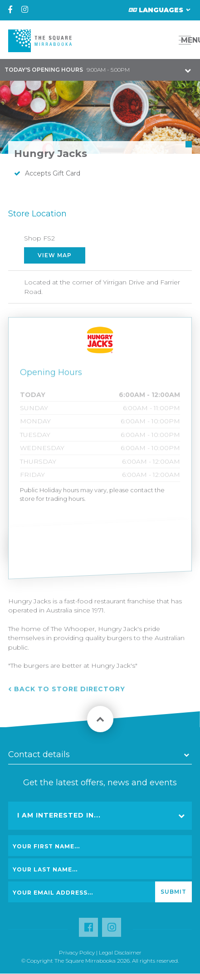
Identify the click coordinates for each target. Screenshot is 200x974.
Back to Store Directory (69, 692)
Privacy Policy (77, 952)
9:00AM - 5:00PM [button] (67, 69)
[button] (164, 40)
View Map (55, 255)
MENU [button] (187, 40)
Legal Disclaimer (120, 952)
